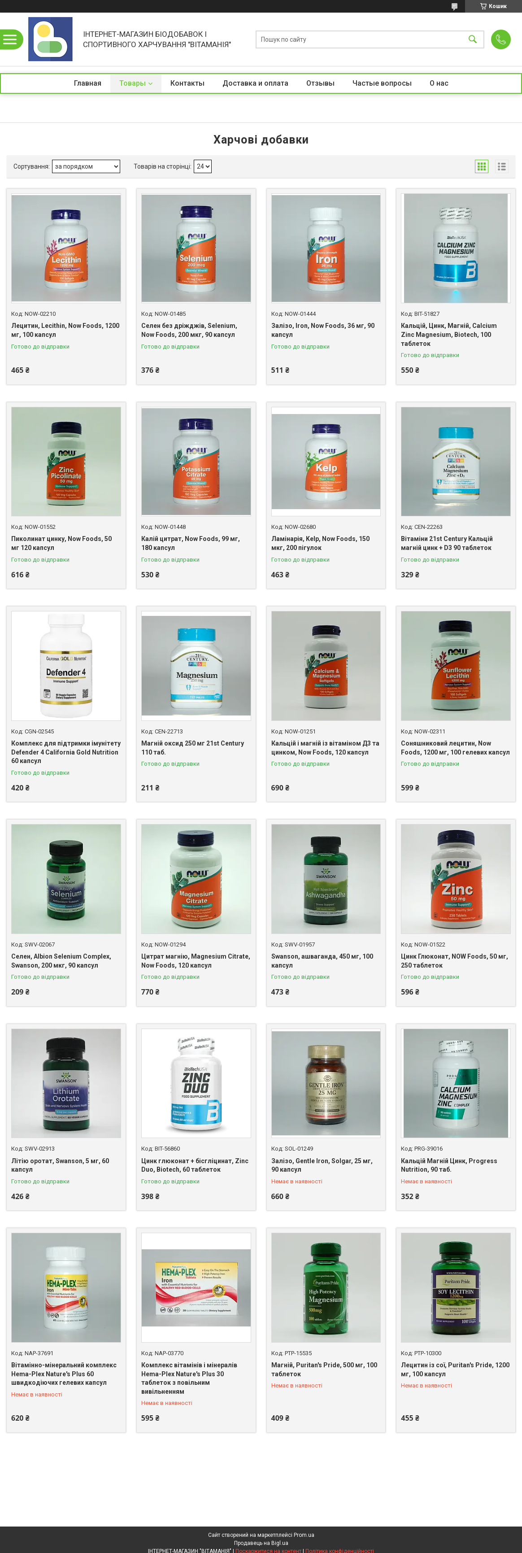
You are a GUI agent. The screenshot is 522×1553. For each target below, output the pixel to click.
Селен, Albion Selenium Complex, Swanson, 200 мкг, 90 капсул (61, 961)
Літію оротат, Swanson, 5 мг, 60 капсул (60, 1165)
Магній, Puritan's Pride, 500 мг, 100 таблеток (324, 1369)
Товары (132, 83)
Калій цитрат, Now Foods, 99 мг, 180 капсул (190, 543)
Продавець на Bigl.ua (261, 1543)
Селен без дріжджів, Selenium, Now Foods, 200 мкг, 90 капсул (189, 330)
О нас (439, 83)
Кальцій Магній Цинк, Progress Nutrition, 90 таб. (449, 1165)
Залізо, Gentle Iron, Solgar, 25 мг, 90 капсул (322, 1165)
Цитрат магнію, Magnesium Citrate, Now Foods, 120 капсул (195, 961)
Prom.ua (304, 1535)
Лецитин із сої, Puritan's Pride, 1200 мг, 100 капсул (455, 1369)
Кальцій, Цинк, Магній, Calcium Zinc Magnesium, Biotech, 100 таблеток (449, 334)
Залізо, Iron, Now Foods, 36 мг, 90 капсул (322, 330)
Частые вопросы (382, 83)
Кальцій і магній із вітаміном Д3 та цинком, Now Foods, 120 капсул (325, 748)
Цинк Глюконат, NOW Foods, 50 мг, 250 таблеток (454, 961)
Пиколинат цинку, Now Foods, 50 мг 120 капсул (61, 543)
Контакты (187, 83)
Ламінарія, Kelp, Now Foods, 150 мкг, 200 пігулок (320, 543)
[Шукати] (472, 39)
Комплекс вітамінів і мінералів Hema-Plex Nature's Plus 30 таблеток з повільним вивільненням (189, 1378)
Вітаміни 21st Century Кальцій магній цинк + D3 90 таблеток (447, 543)
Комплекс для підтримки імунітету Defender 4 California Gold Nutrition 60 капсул (66, 752)
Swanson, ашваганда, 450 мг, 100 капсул (322, 961)
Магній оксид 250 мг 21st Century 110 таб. (192, 748)
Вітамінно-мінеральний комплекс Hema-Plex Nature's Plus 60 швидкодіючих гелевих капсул (64, 1373)
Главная (87, 83)
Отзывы (320, 83)
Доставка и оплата (255, 83)
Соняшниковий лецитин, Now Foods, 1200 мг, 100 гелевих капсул (455, 748)
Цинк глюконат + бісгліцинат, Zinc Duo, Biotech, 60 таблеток (194, 1165)
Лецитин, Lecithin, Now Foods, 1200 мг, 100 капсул (65, 330)
